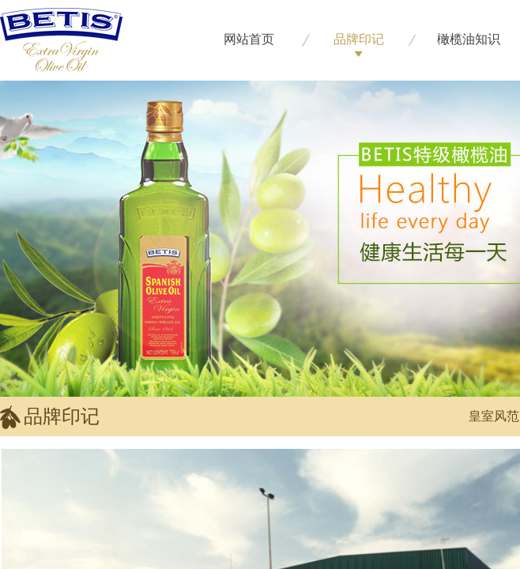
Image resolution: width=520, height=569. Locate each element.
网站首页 (249, 39)
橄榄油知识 (468, 39)
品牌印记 (358, 39)
